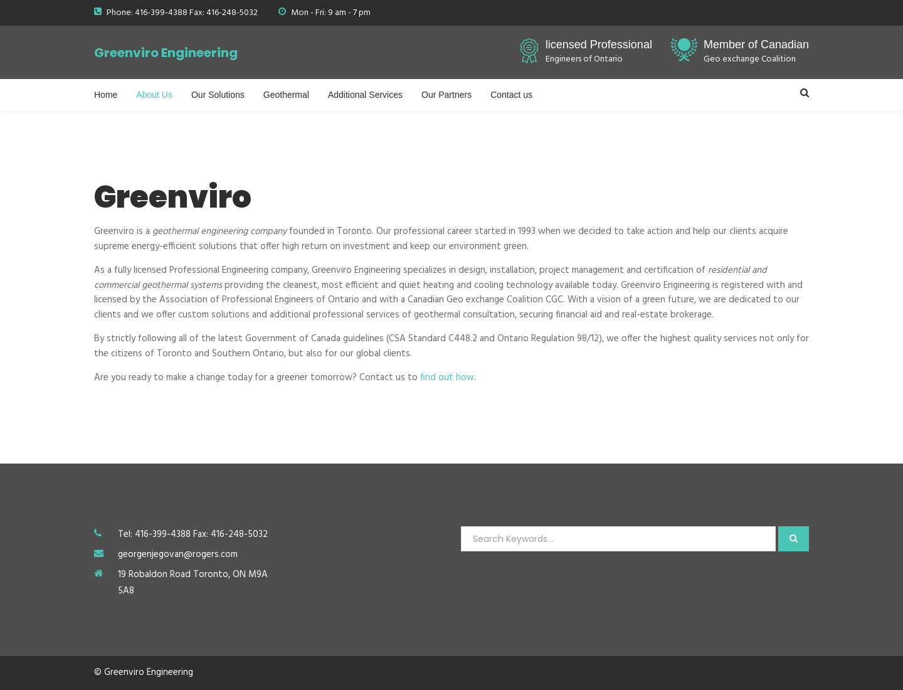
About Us (154, 95)
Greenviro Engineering (166, 52)
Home (105, 95)
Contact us (511, 95)
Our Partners (446, 95)
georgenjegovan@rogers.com (178, 554)
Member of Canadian (756, 44)
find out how (447, 377)
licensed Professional (599, 44)
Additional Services (365, 95)
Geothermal (286, 95)
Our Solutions (218, 95)
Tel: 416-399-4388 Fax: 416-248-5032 (193, 534)
